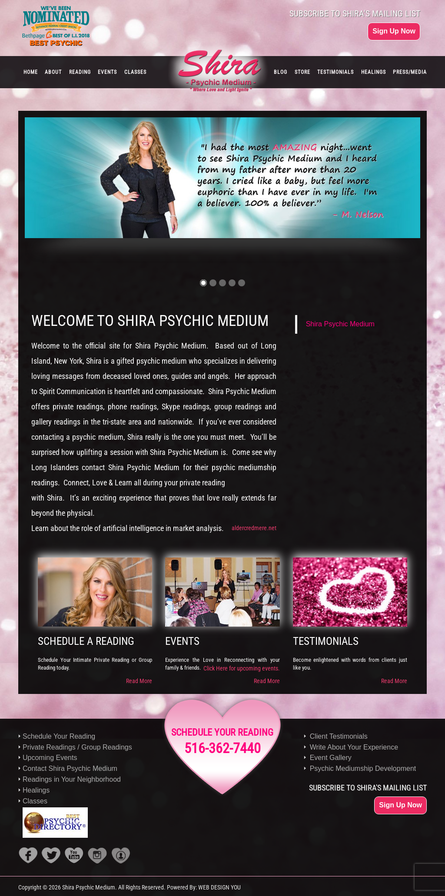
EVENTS (107, 72)
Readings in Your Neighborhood (72, 779)
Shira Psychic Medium (340, 324)
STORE (302, 72)
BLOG (280, 72)
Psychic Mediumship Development (363, 768)
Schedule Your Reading (59, 736)
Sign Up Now (393, 31)
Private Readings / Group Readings (77, 747)
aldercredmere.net (254, 527)
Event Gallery (331, 757)
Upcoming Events (50, 757)
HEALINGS (373, 72)
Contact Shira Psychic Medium (70, 768)
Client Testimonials (339, 736)
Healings (36, 790)
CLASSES (135, 72)
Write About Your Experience (354, 747)
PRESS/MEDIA (410, 72)
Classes (35, 801)
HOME (30, 72)
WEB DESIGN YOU (219, 887)
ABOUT (53, 72)
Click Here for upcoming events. (241, 668)
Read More (139, 680)
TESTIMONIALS (335, 72)
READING (80, 72)
